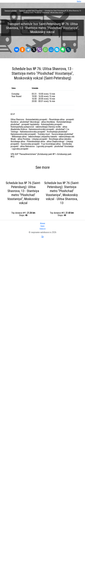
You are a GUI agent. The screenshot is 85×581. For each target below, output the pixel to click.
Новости (42, 229)
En (43, 236)
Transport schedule (11, 11)
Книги (42, 226)
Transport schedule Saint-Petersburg (30, 11)
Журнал (42, 223)
